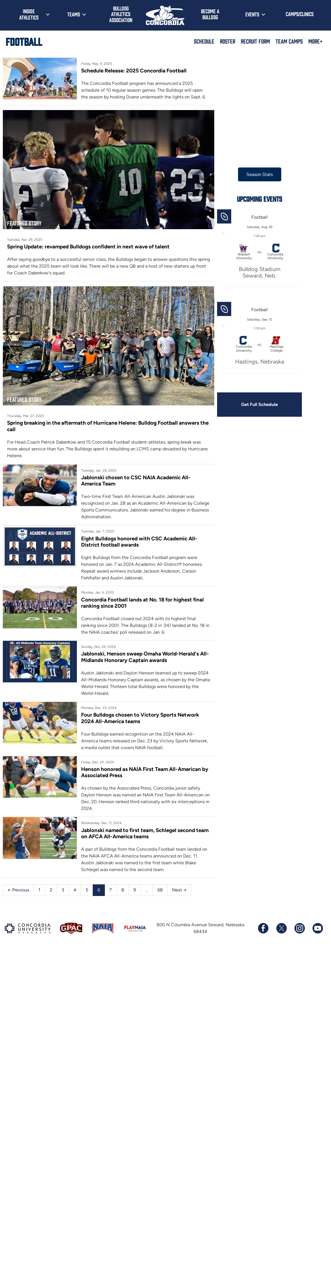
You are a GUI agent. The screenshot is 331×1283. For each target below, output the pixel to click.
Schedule (204, 41)
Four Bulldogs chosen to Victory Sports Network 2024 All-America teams (140, 718)
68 (160, 890)
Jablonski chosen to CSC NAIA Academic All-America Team (136, 480)
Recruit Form (255, 41)
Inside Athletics (28, 14)
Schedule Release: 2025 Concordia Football (134, 70)
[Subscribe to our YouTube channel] (317, 928)
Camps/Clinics (299, 14)
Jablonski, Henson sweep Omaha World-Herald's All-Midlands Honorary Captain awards (145, 656)
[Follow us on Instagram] (299, 928)
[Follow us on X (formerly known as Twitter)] (281, 928)
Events (252, 14)
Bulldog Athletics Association (120, 14)
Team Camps (289, 41)
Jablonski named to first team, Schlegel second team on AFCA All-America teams (145, 833)
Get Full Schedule (259, 404)
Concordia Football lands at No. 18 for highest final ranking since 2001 (142, 602)
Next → (179, 890)
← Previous (18, 890)
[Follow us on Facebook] (263, 928)
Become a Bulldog (210, 14)
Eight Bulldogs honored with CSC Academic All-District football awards (139, 541)
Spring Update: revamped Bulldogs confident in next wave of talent (88, 246)
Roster (227, 41)
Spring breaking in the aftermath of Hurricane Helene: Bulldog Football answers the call (108, 426)
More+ (315, 41)
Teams (73, 14)
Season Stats (259, 174)
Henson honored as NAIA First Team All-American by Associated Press (144, 772)
